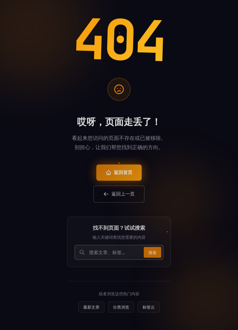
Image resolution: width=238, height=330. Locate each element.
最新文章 (91, 308)
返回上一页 (119, 196)
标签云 (149, 308)
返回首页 (119, 174)
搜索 (152, 253)
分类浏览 (121, 308)
